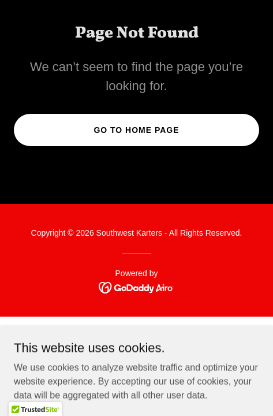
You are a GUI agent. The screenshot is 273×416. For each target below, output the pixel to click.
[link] (136, 287)
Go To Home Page (136, 130)
